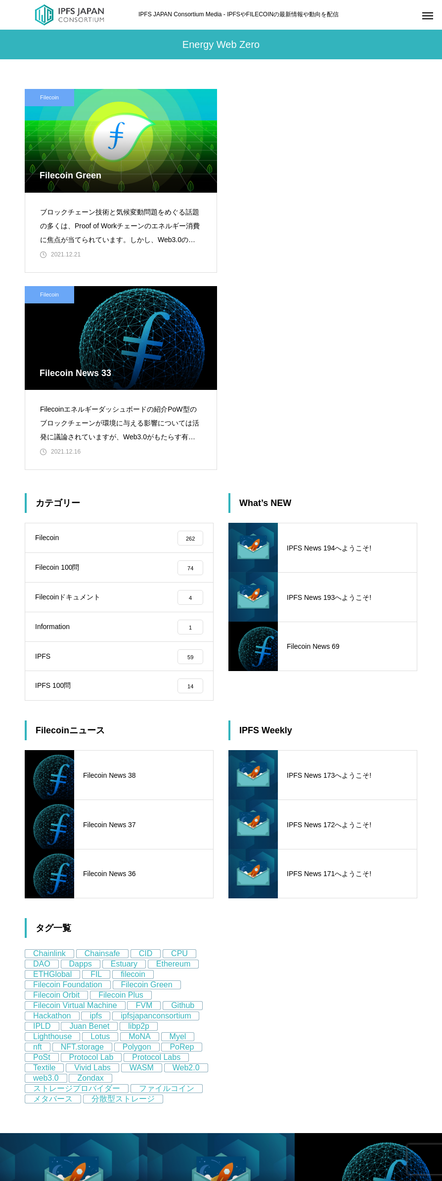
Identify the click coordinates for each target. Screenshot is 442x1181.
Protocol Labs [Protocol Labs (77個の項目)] (156, 861)
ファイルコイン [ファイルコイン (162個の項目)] (166, 892)
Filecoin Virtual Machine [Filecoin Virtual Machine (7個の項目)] (75, 809)
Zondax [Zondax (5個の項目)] (90, 882)
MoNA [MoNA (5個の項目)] (139, 840)
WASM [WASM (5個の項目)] (142, 871)
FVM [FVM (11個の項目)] (143, 809)
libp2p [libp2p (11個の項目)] (138, 830)
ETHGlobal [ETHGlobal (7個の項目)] (52, 778)
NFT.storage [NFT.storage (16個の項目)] (82, 850)
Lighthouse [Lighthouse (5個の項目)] (52, 840)
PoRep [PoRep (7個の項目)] (182, 850)
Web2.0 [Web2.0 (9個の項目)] (186, 871)
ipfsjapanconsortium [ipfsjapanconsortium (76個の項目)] (156, 819)
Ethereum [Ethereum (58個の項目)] (173, 767)
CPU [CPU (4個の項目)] (179, 757)
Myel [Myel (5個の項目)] (178, 840)
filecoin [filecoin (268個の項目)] (133, 778)
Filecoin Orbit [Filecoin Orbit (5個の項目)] (56, 799)
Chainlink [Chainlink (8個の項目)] (49, 757)
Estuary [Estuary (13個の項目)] (124, 767)
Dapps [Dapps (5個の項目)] (80, 767)
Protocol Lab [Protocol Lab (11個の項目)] (91, 861)
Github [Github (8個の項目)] (182, 809)
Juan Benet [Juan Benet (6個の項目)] (89, 830)
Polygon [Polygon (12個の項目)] (137, 850)
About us (38, 1088)
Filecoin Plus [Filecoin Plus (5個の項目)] (120, 799)
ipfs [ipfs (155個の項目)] (95, 819)
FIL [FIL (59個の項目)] (96, 778)
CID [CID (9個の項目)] (146, 757)
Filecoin (49, 97)
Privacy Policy (46, 1109)
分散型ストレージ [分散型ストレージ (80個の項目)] (123, 902)
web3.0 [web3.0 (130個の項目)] (46, 882)
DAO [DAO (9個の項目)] (41, 767)
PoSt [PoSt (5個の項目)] (41, 861)
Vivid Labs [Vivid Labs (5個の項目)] (92, 871)
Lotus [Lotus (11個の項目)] (100, 840)
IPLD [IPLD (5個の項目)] (42, 830)
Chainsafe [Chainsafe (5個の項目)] (102, 757)
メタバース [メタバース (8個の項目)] (53, 902)
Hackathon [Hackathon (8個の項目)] (52, 819)
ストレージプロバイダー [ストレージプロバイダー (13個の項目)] (76, 892)
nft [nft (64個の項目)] (37, 850)
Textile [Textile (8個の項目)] (44, 871)
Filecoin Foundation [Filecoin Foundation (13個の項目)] (67, 788)
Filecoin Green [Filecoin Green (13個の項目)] (147, 788)
